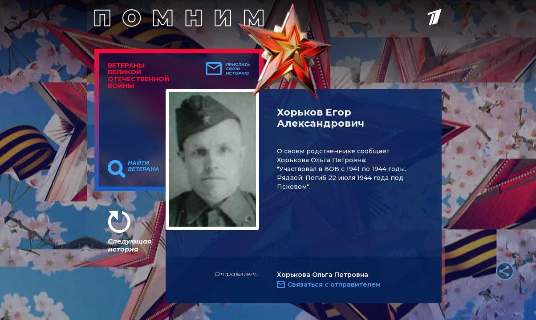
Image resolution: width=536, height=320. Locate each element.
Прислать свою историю (238, 69)
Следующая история (129, 245)
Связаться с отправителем (334, 284)
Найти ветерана (143, 166)
